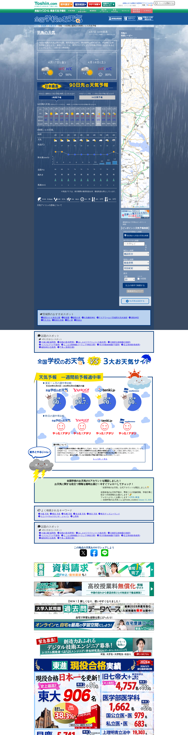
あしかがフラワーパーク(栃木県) (91, 342)
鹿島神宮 (134, 318)
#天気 (131, 497)
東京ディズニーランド (109, 514)
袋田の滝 (75, 318)
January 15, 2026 (145, 500)
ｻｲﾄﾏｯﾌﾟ (145, 3)
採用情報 (139, 3)
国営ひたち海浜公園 (50, 318)
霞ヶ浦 (69, 320)
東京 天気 (92, 514)
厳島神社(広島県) (47, 347)
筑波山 (78, 320)
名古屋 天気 (79, 514)
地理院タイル (144, 207)
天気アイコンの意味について (49, 205)
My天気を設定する (135, 301)
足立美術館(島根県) (130, 345)
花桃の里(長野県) (65, 342)
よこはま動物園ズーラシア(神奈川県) (78, 345)
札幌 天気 (67, 514)
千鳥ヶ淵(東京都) (65, 347)
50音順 (143, 279)
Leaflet (136, 207)
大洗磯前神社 (88, 318)
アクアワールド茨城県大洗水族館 (112, 318)
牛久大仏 (46, 320)
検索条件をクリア (135, 291)
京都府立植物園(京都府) (119, 342)
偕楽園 (65, 318)
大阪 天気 (43, 514)
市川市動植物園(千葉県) (108, 345)
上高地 (74, 516)
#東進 (137, 497)
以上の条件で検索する (135, 285)
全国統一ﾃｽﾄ (126, 3)
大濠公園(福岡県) (47, 342)
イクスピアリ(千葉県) (49, 345)
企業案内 (133, 3)
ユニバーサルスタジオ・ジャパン (53, 516)
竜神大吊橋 (58, 320)
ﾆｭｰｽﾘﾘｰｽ (150, 3)
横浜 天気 (55, 514)
